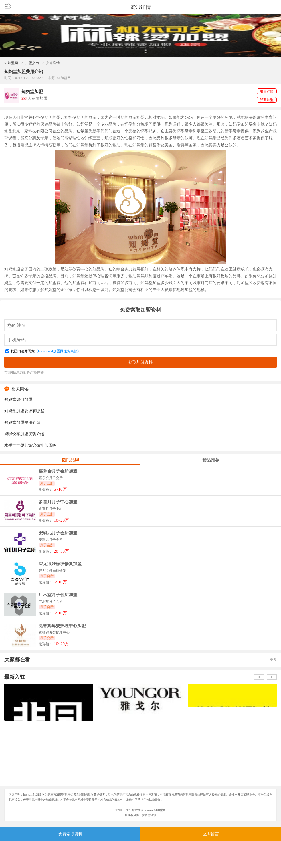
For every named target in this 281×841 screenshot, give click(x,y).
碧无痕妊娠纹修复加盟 (60, 564)
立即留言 (211, 834)
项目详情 (267, 91)
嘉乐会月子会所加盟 (58, 471)
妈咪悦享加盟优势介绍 (24, 434)
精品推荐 (210, 460)
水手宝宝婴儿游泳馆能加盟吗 (30, 445)
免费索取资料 (70, 834)
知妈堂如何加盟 (18, 399)
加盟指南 (32, 63)
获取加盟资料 (140, 362)
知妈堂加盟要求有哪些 (24, 411)
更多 (273, 660)
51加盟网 (11, 63)
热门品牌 (70, 460)
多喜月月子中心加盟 (58, 502)
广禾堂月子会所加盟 (58, 595)
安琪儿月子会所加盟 (58, 533)
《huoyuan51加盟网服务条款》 (58, 351)
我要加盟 (267, 100)
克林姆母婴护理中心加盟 (62, 626)
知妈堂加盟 (32, 91)
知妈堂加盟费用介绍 (22, 422)
